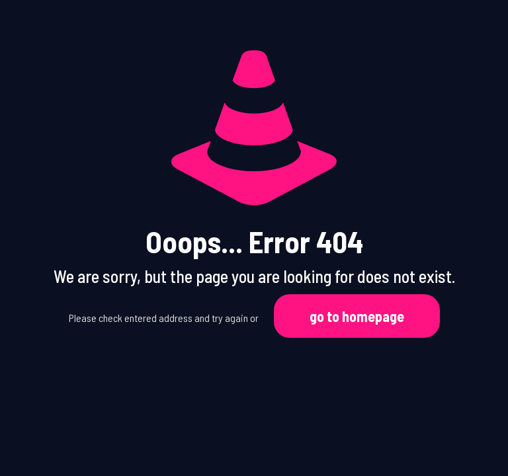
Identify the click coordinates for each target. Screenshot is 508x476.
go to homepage (357, 316)
